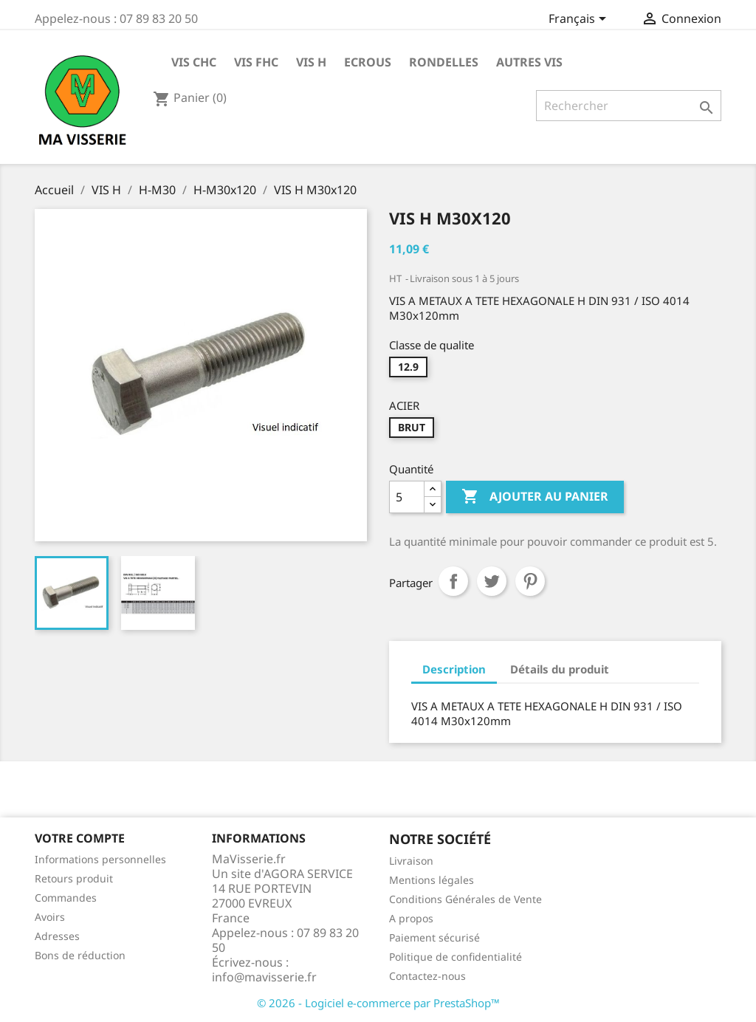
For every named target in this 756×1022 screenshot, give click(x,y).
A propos (411, 918)
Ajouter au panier (534, 497)
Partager (453, 581)
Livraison (411, 861)
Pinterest (530, 581)
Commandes (66, 898)
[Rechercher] (628, 105)
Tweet (491, 581)
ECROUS (367, 62)
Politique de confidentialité (455, 957)
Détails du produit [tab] (559, 669)
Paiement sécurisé (434, 937)
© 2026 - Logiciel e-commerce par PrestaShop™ (378, 1002)
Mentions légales (431, 880)
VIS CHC (193, 62)
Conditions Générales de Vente (465, 899)
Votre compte (80, 838)
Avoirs (50, 917)
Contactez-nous (427, 976)
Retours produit (74, 878)
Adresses (57, 936)
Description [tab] (454, 669)
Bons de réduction (80, 955)
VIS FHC (256, 62)
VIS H (311, 62)
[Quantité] (407, 497)
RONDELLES (443, 62)
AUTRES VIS (529, 62)
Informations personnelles (100, 859)
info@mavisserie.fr (264, 977)
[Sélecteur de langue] (580, 20)
